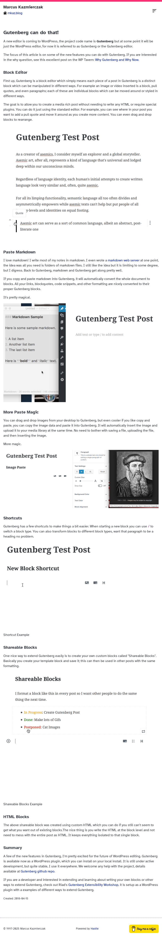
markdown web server (123, 260)
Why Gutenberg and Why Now (116, 60)
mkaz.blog (12, 13)
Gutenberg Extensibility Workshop (93, 885)
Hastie (95, 928)
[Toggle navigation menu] (154, 10)
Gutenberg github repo (37, 871)
